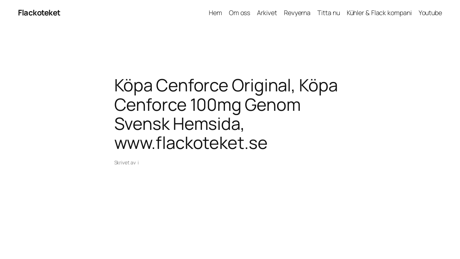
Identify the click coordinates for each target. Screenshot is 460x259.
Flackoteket (39, 12)
